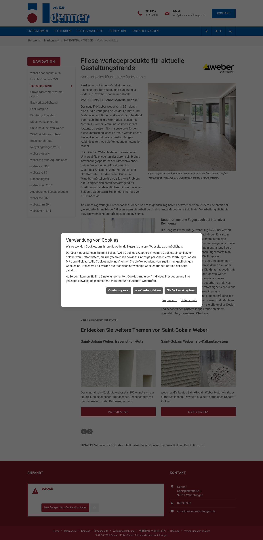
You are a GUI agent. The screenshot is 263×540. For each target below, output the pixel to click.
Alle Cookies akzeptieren (181, 290)
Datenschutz (189, 300)
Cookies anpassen (118, 290)
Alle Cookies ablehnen (148, 290)
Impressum (169, 300)
